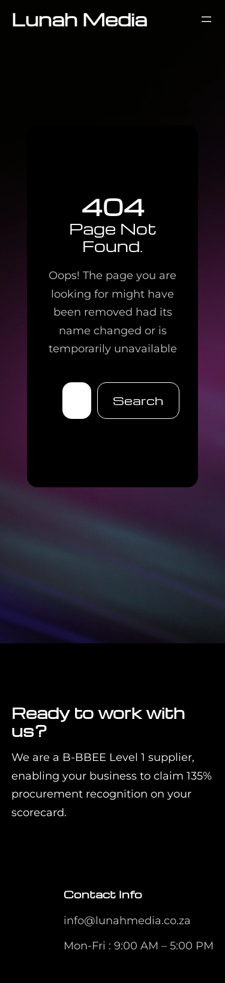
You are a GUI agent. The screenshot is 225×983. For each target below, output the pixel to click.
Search (138, 400)
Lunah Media (79, 19)
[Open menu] (206, 19)
